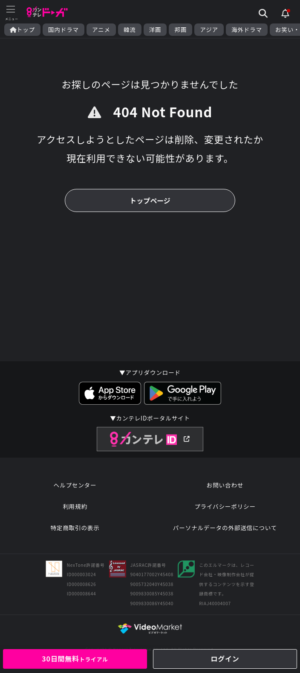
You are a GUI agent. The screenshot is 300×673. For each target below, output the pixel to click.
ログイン (225, 658)
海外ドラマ (246, 30)
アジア (209, 30)
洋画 (155, 30)
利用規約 (75, 506)
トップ (22, 30)
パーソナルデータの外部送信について (225, 527)
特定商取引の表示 (74, 527)
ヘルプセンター (75, 485)
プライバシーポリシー (225, 506)
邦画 (180, 30)
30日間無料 (75, 658)
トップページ (150, 200)
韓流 (130, 30)
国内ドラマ (63, 30)
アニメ (101, 30)
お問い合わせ (225, 485)
